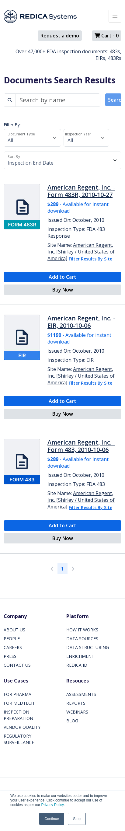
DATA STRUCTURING (87, 647)
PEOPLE (12, 638)
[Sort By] (62, 160)
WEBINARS (77, 712)
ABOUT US (14, 630)
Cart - (107, 35)
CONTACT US (17, 665)
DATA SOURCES (82, 638)
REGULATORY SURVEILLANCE (19, 739)
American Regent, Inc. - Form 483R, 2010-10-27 (81, 191)
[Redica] (40, 16)
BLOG (72, 721)
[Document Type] (32, 138)
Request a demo (59, 35)
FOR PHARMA (17, 694)
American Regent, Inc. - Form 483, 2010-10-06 (81, 446)
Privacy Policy (52, 805)
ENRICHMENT (80, 656)
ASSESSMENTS (81, 694)
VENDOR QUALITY (22, 727)
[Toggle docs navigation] (115, 16)
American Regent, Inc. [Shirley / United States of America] (81, 252)
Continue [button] (51, 819)
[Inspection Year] (86, 138)
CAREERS (13, 647)
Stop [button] (77, 819)
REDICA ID (76, 665)
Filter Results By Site (90, 259)
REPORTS (75, 703)
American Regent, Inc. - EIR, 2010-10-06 (81, 322)
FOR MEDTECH (19, 703)
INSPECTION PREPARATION (18, 715)
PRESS (10, 656)
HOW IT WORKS (82, 630)
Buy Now (62, 289)
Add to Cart (62, 277)
